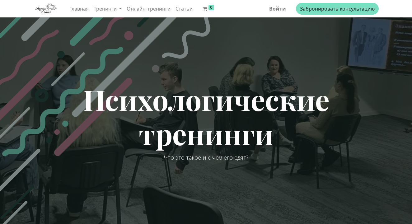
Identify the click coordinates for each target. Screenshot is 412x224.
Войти (277, 9)
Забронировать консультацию (337, 9)
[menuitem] (79, 8)
